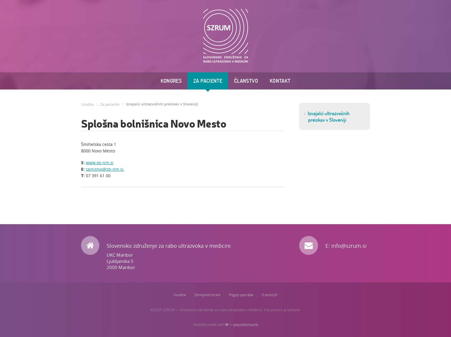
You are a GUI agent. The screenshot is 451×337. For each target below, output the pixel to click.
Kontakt (280, 80)
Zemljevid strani (207, 295)
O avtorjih (270, 295)
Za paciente (207, 80)
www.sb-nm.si (99, 162)
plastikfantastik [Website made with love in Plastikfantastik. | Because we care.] (245, 325)
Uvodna (87, 104)
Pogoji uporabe (241, 295)
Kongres (171, 80)
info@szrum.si (349, 245)
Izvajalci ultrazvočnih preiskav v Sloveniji (162, 104)
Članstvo (246, 80)
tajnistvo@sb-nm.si (105, 169)
